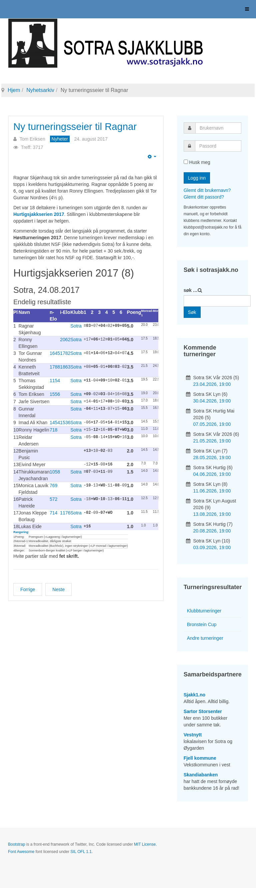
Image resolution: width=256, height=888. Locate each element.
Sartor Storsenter (203, 711)
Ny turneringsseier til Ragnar (78, 126)
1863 (65, 367)
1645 (55, 353)
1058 (55, 470)
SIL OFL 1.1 (81, 851)
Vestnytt (193, 734)
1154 (55, 380)
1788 (55, 367)
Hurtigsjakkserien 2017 (38, 214)
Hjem (14, 90)
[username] (218, 128)
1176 (65, 511)
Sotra (75, 326)
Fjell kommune (200, 758)
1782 (65, 353)
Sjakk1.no (194, 694)
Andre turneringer (205, 638)
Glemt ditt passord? (204, 197)
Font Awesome (21, 851)
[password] (218, 146)
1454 (55, 422)
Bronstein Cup (202, 624)
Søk (192, 312)
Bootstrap (16, 844)
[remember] (186, 162)
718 (53, 429)
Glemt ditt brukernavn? (207, 190)
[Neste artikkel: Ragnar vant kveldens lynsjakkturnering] (58, 587)
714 (53, 511)
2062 (65, 339)
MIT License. (145, 844)
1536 (65, 422)
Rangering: (21, 530)
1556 (55, 394)
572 (53, 497)
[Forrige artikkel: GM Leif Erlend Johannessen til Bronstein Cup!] (27, 587)
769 (53, 483)
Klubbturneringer (204, 610)
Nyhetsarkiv (40, 90)
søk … (191, 290)
